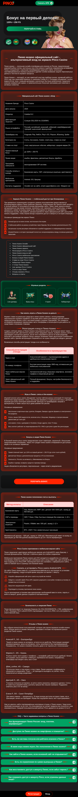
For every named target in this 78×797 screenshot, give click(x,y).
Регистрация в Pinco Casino (22, 251)
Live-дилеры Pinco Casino (22, 267)
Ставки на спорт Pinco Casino (23, 260)
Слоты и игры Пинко (19, 269)
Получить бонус (39, 481)
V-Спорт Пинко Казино (20, 265)
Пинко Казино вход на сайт (21, 253)
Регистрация (33, 794)
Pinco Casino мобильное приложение (26, 255)
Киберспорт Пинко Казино (21, 262)
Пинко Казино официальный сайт (24, 246)
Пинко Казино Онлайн (20, 244)
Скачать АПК (43, 3)
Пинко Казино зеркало (20, 248)
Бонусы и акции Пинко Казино (22, 258)
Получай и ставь (32, 29)
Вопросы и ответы (18, 274)
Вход (47, 794)
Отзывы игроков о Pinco (21, 272)
